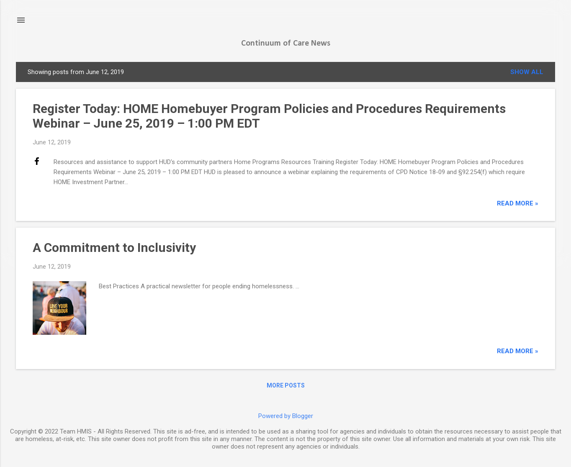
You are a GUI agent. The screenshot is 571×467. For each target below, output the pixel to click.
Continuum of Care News (285, 43)
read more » (517, 203)
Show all (526, 72)
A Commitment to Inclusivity (114, 247)
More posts (286, 385)
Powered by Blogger (285, 416)
